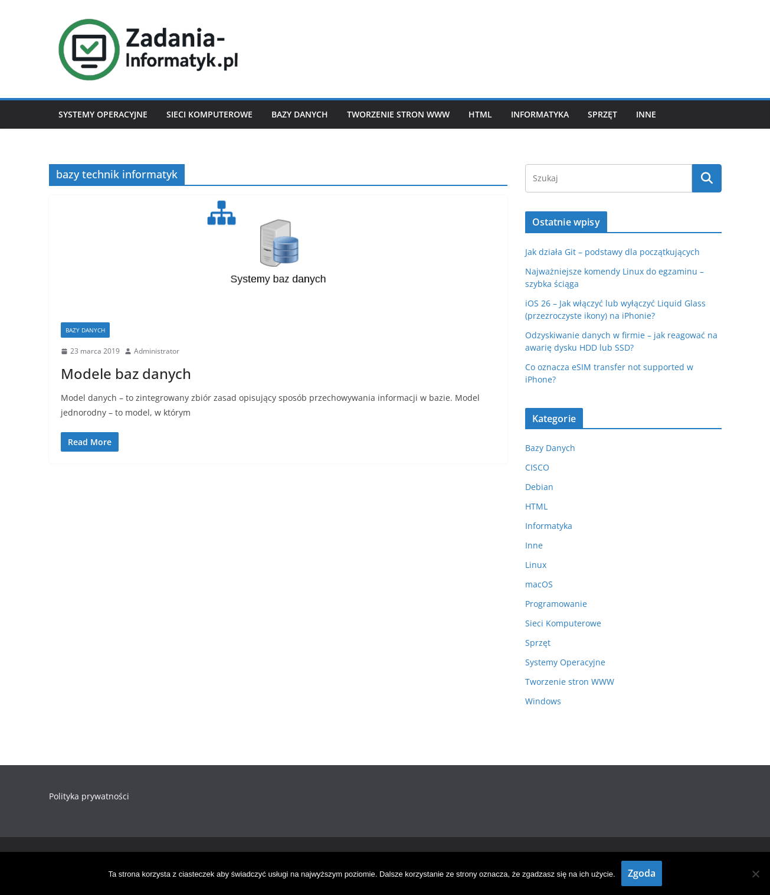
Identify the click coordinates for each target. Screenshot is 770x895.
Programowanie (556, 603)
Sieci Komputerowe (209, 114)
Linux (535, 564)
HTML (480, 114)
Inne (646, 114)
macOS (539, 584)
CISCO (537, 467)
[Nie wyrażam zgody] (755, 874)
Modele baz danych (126, 373)
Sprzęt (602, 114)
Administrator (156, 351)
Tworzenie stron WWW (398, 114)
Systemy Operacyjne (103, 114)
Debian (539, 486)
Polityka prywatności (89, 796)
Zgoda (642, 873)
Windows (543, 701)
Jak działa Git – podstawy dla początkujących (612, 251)
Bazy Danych (299, 114)
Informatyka (540, 114)
